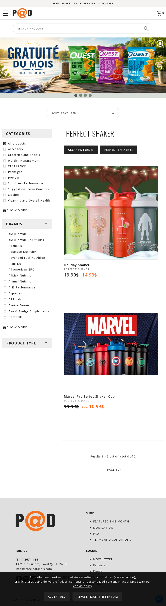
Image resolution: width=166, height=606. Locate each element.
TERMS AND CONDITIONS (112, 539)
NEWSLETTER (103, 559)
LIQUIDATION (103, 527)
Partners (99, 565)
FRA (98, 584)
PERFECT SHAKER (118, 150)
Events (98, 571)
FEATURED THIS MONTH (111, 521)
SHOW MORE (17, 210)
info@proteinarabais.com (34, 569)
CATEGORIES (18, 133)
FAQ (96, 533)
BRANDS (27, 223)
